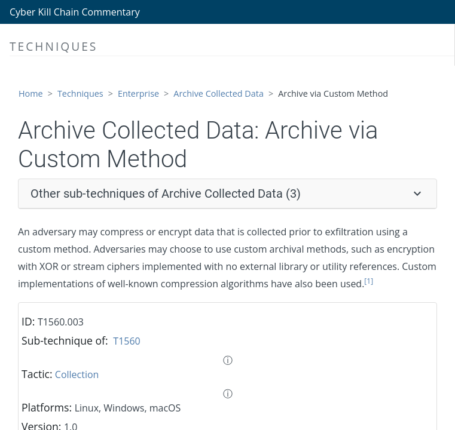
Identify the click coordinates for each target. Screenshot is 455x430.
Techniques (80, 93)
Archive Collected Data (218, 93)
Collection (77, 374)
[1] (368, 281)
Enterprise (138, 93)
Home (31, 93)
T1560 (126, 341)
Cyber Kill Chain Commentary (75, 12)
